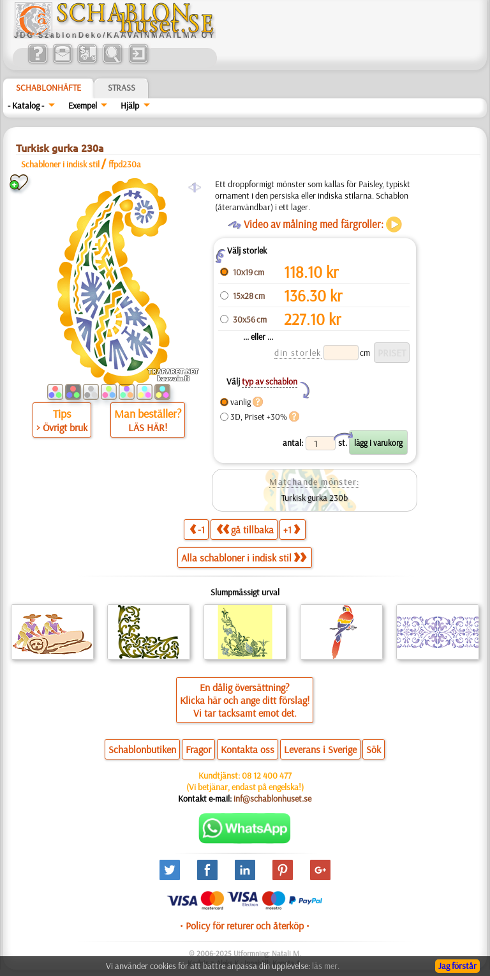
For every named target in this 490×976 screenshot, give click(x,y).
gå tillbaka (245, 529)
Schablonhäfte (48, 87)
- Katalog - (26, 105)
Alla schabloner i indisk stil (243, 557)
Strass (121, 87)
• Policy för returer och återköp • (244, 925)
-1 (197, 529)
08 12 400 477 (267, 775)
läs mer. (325, 966)
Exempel (82, 105)
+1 (291, 529)
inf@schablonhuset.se (272, 798)
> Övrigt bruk (61, 427)
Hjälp (130, 105)
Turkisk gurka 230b (314, 497)
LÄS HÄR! (147, 427)
